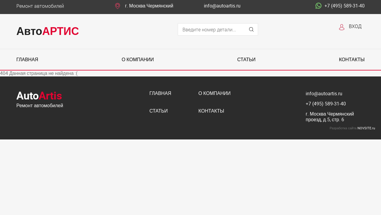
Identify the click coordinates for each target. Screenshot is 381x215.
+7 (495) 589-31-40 (340, 6)
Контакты (352, 59)
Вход (355, 26)
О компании (138, 59)
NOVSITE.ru (366, 128)
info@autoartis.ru (222, 6)
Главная (27, 59)
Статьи (246, 59)
